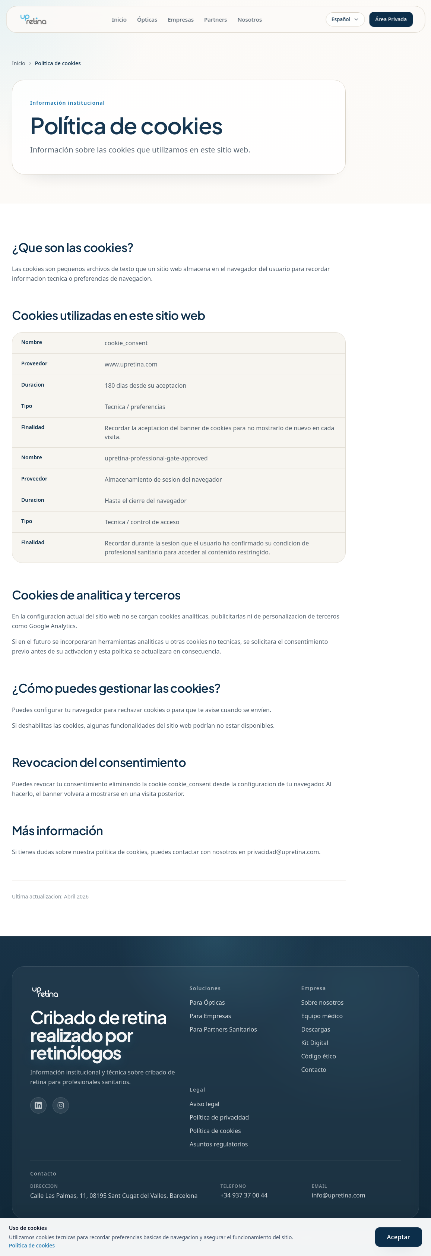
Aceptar (398, 1237)
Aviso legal (204, 1104)
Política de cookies (215, 1131)
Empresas (181, 19)
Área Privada (391, 19)
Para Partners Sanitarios (223, 1029)
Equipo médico (322, 1016)
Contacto (313, 1069)
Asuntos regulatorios (219, 1144)
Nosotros (250, 19)
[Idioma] (345, 19)
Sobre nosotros (322, 1002)
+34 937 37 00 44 (244, 1195)
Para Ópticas (207, 1002)
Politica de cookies (32, 1245)
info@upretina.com (338, 1195)
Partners (215, 19)
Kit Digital (314, 1043)
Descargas (315, 1029)
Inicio (119, 19)
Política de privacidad (219, 1117)
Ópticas (147, 19)
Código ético (318, 1056)
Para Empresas (210, 1016)
